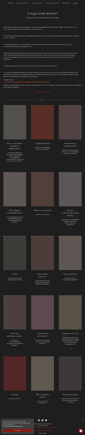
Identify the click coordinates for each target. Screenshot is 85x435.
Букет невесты (70, 275)
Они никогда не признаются (70, 146)
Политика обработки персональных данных (42, 429)
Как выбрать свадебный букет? (15, 213)
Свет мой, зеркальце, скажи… (14, 336)
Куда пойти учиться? (42, 276)
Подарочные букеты (22, 3)
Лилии (15, 275)
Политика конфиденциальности (42, 432)
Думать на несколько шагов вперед (70, 214)
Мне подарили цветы (42, 397)
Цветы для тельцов (42, 212)
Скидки (14, 396)
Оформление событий (52, 3)
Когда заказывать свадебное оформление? (14, 147)
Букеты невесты (37, 3)
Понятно (17, 430)
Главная (10, 3)
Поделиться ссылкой (43, 93)
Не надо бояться (70, 396)
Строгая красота (42, 144)
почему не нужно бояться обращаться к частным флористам (27, 82)
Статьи (75, 3)
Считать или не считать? (42, 336)
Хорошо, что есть (70, 335)
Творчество (66, 3)
